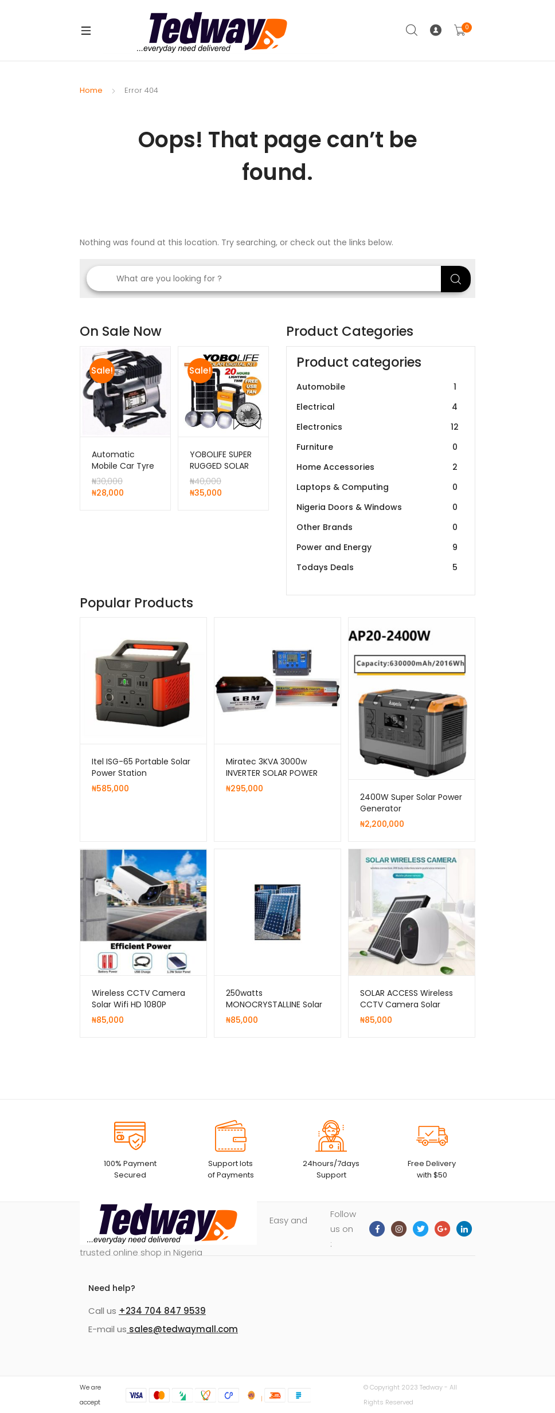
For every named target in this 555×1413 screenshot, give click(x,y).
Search (412, 30)
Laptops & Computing (378, 487)
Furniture (378, 447)
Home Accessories (378, 467)
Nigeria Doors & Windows (378, 507)
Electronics (378, 427)
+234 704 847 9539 (162, 1311)
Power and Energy (378, 547)
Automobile (378, 387)
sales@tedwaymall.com (182, 1329)
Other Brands (378, 527)
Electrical (378, 407)
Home (91, 90)
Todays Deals (378, 568)
